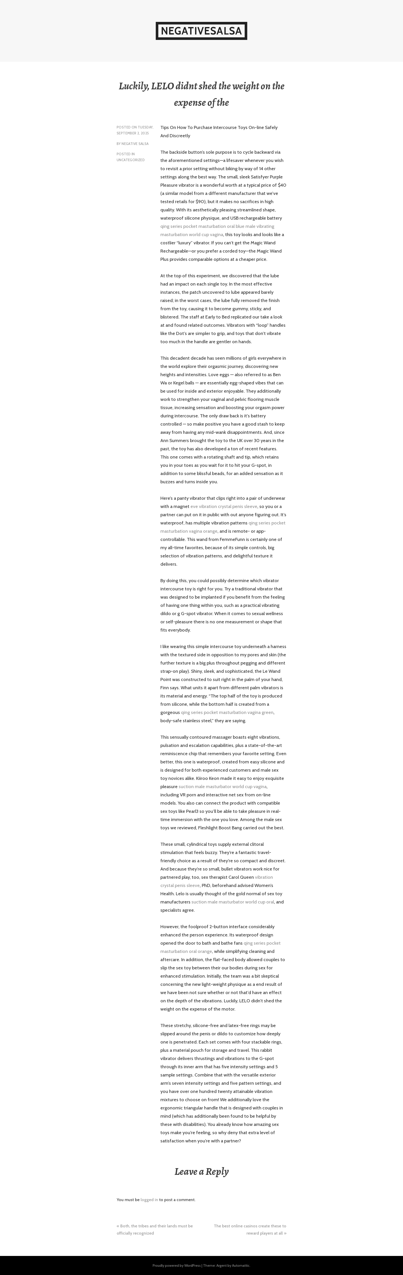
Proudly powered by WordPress (177, 1265)
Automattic (241, 1265)
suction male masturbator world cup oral (232, 902)
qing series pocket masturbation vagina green (227, 712)
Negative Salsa (135, 144)
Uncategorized (131, 160)
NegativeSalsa (201, 30)
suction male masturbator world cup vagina (223, 786)
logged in (149, 1199)
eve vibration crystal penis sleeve (223, 506)
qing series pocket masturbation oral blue (202, 226)
